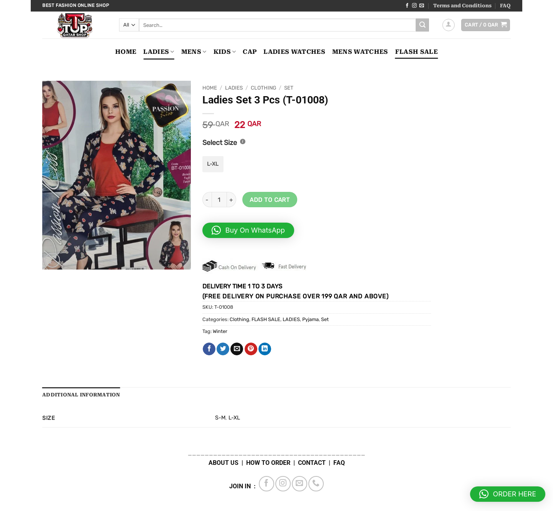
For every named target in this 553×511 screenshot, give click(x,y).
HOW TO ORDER (268, 462)
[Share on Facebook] (209, 349)
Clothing (263, 88)
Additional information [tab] (81, 395)
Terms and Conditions (462, 5)
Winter (220, 331)
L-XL (234, 417)
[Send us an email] (421, 5)
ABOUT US (223, 462)
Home (125, 51)
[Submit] (422, 25)
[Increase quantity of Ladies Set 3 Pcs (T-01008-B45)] (231, 199)
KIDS (225, 52)
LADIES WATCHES (294, 51)
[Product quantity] (219, 199)
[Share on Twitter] (223, 349)
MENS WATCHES (360, 51)
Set (288, 88)
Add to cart (270, 199)
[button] (448, 25)
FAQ (505, 5)
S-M (220, 417)
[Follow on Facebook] (407, 5)
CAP (250, 51)
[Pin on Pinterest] (251, 349)
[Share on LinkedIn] (264, 349)
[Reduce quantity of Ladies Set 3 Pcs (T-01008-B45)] (207, 199)
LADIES (158, 52)
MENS (194, 52)
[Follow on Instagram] (414, 5)
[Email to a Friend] (236, 349)
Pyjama (310, 319)
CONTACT (312, 462)
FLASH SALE (416, 51)
